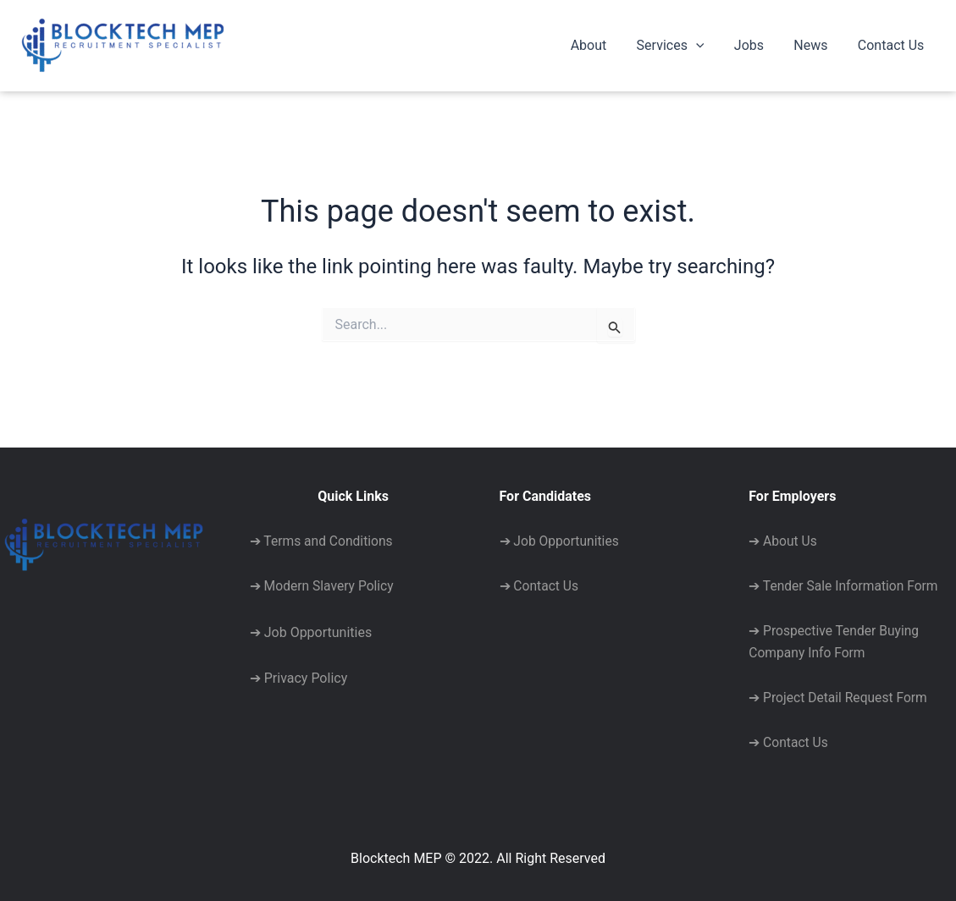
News (815, 45)
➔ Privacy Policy (298, 674)
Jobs (756, 45)
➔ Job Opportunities (311, 628)
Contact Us (892, 45)
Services (680, 46)
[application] (705, 46)
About (601, 45)
